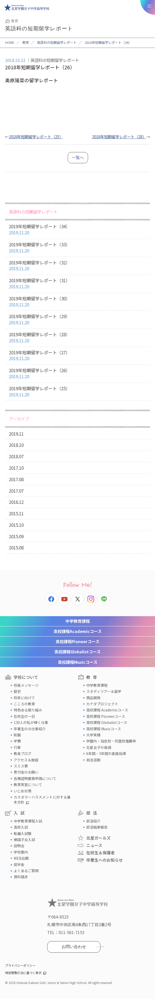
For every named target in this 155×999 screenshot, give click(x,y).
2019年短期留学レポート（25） (77, 391)
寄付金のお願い (26, 772)
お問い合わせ (74, 946)
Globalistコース (77, 652)
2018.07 (16, 456)
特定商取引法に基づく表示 (23, 972)
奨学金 (19, 864)
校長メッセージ (26, 685)
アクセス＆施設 (26, 759)
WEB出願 (21, 858)
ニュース (94, 845)
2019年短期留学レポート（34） (77, 229)
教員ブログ (22, 753)
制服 (17, 734)
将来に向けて (24, 697)
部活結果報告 (97, 827)
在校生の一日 (24, 716)
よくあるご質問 (26, 870)
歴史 (17, 691)
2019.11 (16, 433)
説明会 (19, 845)
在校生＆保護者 (100, 852)
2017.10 (16, 468)
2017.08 (16, 479)
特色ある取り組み (28, 709)
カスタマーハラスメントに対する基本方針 (42, 799)
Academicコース (78, 631)
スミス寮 (21, 765)
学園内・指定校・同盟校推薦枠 (111, 741)
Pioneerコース (77, 641)
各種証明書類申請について (35, 778)
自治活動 (93, 759)
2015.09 (16, 536)
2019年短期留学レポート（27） (77, 355)
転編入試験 (22, 833)
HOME (9, 42)
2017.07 (16, 491)
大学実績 (93, 734)
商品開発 (93, 697)
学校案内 (21, 852)
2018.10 (16, 445)
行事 (17, 747)
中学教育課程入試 (28, 821)
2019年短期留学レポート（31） (77, 283)
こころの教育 (24, 703)
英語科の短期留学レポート (57, 42)
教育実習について (28, 784)
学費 (17, 741)
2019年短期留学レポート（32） (77, 265)
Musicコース (77, 662)
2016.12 (16, 502)
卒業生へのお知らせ (104, 860)
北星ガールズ (98, 838)
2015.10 (16, 525)
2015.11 (16, 513)
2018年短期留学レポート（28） (119, 136)
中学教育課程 (77, 621)
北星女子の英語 (98, 747)
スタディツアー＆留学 (103, 691)
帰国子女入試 (24, 839)
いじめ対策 (22, 790)
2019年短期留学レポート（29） (77, 319)
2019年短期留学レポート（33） (77, 247)
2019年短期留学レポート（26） (77, 373)
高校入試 (21, 827)
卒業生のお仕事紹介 (30, 728)
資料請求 (21, 876)
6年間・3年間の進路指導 (106, 753)
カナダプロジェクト (102, 703)
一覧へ (78, 157)
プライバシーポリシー (20, 965)
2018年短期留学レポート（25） (36, 136)
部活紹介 (93, 821)
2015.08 (16, 547)
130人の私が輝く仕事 (31, 722)
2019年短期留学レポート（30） (77, 301)
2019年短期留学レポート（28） (77, 337)
